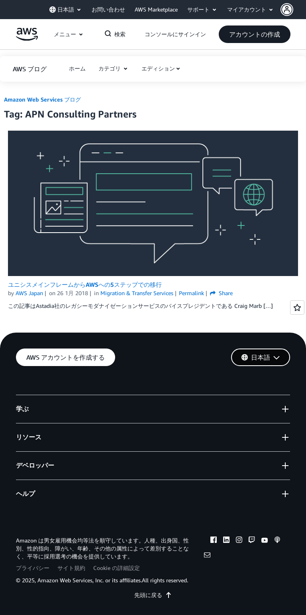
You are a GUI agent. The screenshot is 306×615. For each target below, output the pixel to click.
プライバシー (32, 567)
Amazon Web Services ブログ (42, 99)
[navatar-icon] (286, 9)
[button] (293, 9)
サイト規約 (71, 567)
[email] (207, 556)
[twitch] (252, 541)
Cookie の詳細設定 (116, 567)
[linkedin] (226, 541)
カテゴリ (110, 68)
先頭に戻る (153, 594)
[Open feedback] (297, 307)
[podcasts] (277, 541)
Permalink (191, 293)
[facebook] (213, 541)
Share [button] (221, 293)
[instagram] (239, 541)
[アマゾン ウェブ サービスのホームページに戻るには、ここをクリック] (27, 38)
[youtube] (264, 541)
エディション (158, 68)
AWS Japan (29, 293)
